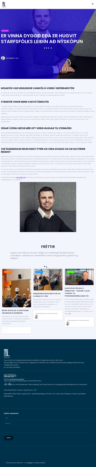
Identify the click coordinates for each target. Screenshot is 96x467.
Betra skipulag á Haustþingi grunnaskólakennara (15, 311)
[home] (3, 4)
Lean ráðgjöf (21, 177)
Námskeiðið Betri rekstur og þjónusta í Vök (47, 294)
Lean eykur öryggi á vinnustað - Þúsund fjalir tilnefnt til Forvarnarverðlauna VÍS (77, 292)
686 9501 (30, 463)
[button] (92, 3)
